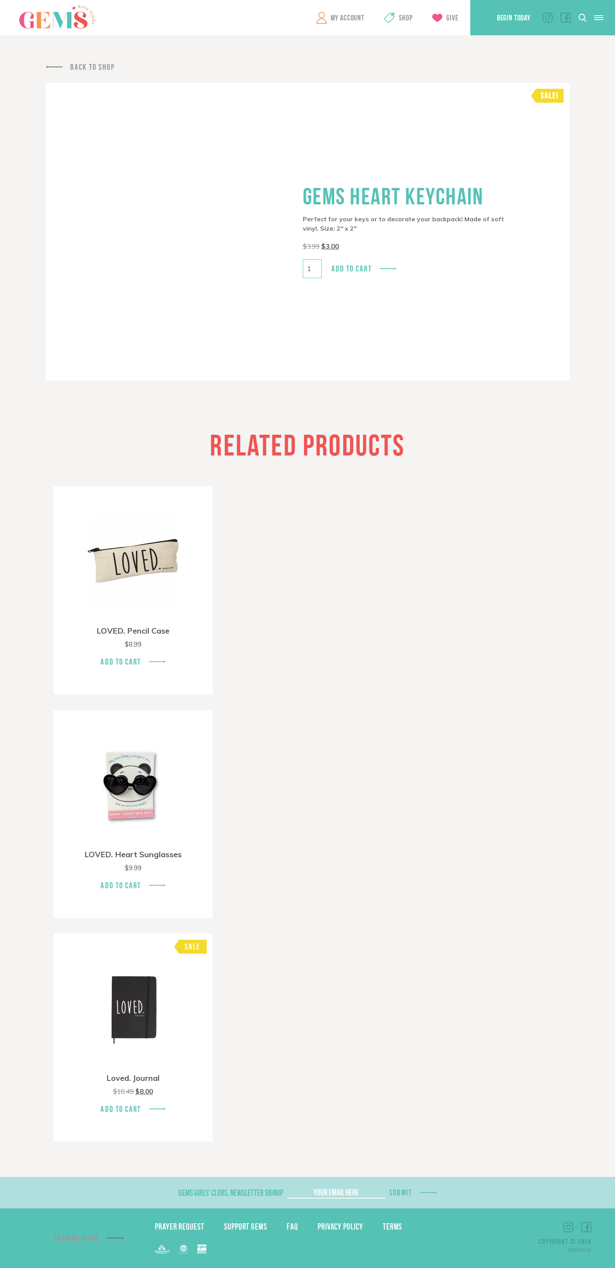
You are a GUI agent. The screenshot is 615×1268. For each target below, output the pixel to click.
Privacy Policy (340, 1226)
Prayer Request (179, 1226)
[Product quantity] (312, 268)
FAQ (292, 1226)
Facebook (565, 18)
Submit (401, 1192)
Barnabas (162, 1248)
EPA (201, 1248)
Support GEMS (245, 1226)
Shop (406, 17)
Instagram (547, 18)
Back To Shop (92, 67)
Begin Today (514, 17)
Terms (392, 1226)
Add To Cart (120, 662)
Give (452, 17)
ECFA (183, 1249)
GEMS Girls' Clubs (57, 17)
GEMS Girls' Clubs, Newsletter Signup (230, 1192)
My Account (347, 17)
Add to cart (351, 268)
